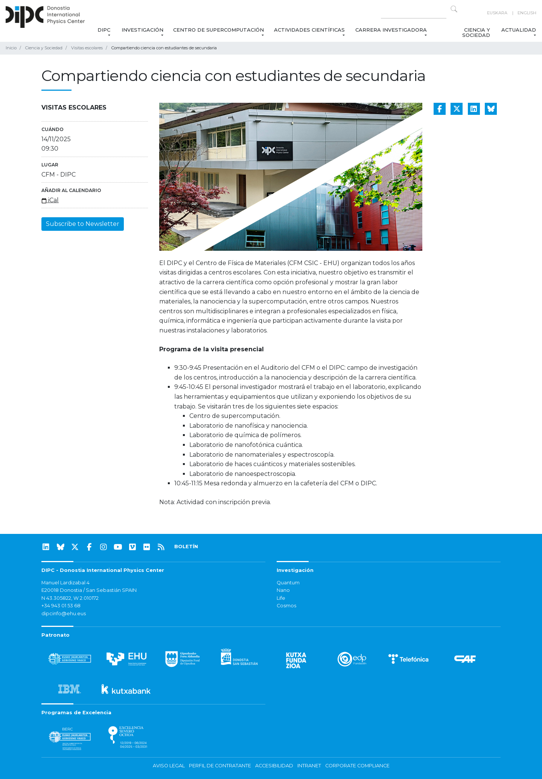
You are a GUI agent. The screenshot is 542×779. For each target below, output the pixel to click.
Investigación (142, 30)
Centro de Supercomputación (218, 30)
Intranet (309, 765)
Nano (283, 590)
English (527, 12)
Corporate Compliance (357, 765)
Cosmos (286, 605)
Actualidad (518, 30)
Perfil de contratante (220, 765)
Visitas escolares (87, 47)
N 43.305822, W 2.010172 (70, 598)
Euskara (497, 12)
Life (281, 598)
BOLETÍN (186, 546)
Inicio (11, 47)
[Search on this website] (413, 13)
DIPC (103, 30)
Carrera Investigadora (391, 30)
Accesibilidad (274, 765)
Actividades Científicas (309, 30)
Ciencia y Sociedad (476, 32)
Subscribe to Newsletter (82, 223)
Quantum (288, 582)
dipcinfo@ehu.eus (63, 613)
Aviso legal (169, 765)
